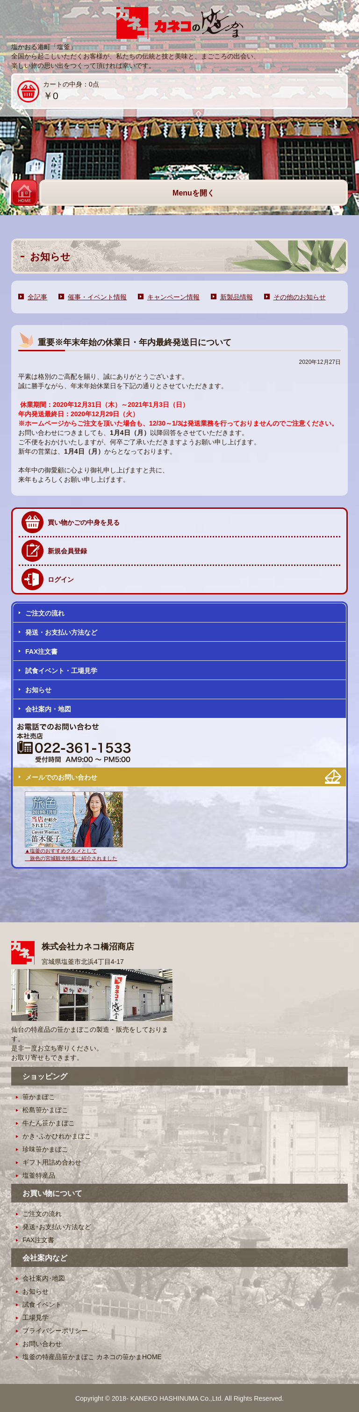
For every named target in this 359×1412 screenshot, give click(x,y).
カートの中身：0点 (58, 91)
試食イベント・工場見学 (61, 670)
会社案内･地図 (43, 1278)
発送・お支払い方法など (61, 632)
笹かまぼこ (38, 1097)
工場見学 (35, 1317)
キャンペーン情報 (173, 297)
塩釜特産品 (38, 1175)
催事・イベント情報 (97, 297)
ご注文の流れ (45, 613)
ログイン (61, 579)
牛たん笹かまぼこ (48, 1123)
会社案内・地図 (48, 709)
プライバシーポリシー (55, 1330)
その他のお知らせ (299, 297)
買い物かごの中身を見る (84, 522)
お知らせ (38, 690)
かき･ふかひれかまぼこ (56, 1136)
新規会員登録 (67, 551)
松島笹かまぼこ (45, 1110)
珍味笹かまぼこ (45, 1149)
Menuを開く (193, 193)
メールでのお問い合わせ (61, 777)
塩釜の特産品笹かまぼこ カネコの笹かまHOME (92, 1357)
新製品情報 (236, 297)
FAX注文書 (41, 651)
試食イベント (42, 1304)
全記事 (37, 297)
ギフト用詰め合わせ (51, 1162)
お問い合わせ (42, 1343)
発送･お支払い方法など (56, 1227)
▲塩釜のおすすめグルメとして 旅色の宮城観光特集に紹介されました (74, 850)
